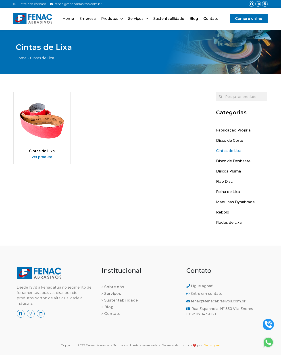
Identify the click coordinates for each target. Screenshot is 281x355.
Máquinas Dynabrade (235, 202)
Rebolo (222, 212)
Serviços (138, 18)
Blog (193, 18)
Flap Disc (224, 181)
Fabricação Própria (233, 130)
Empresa (87, 18)
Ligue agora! (199, 286)
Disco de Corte (229, 140)
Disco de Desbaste (233, 161)
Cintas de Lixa (42, 151)
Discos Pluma (228, 171)
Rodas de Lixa (229, 222)
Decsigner (212, 345)
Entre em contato (204, 293)
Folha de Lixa (228, 192)
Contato (211, 18)
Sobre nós (114, 287)
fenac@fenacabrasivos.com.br (216, 301)
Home (68, 18)
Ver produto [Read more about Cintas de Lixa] (41, 157)
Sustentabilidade (168, 18)
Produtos (112, 18)
